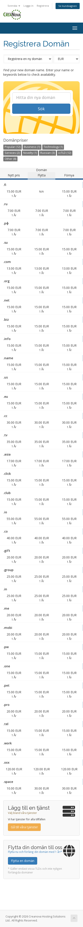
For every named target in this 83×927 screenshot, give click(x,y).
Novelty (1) (30, 153)
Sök (41, 108)
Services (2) (12, 153)
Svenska (14, 5)
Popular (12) (12, 147)
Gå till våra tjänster (24, 827)
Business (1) (32, 147)
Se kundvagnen (67, 6)
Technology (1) (53, 147)
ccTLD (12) (64, 153)
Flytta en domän (22, 861)
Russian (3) (47, 153)
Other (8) (10, 159)
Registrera (43, 5)
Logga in (28, 5)
